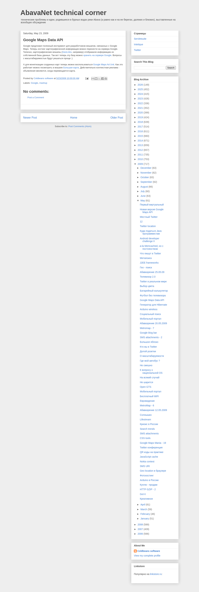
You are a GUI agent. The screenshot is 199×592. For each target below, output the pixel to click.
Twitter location (148, 226)
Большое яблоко (149, 342)
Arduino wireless (148, 309)
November (146, 172)
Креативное (146, 498)
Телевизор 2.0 (148, 276)
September (146, 182)
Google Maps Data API (152, 300)
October (145, 177)
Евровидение (147, 401)
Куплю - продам (148, 484)
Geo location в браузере (153, 470)
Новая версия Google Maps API (152, 211)
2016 (141, 131)
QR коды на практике (151, 452)
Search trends (147, 429)
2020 (141, 112)
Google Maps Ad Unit (103, 64)
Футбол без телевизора (153, 295)
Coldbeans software (148, 551)
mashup (43, 83)
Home (73, 117)
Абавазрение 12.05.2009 (153, 410)
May (143, 200)
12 (141, 221)
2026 (141, 84)
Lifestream (145, 419)
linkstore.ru (156, 574)
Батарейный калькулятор (154, 290)
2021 (141, 108)
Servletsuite (140, 38)
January (145, 518)
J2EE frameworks (149, 262)
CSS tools (145, 438)
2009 (141, 164)
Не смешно (146, 365)
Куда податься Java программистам (151, 232)
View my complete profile (147, 555)
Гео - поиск (146, 267)
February (145, 514)
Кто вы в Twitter (148, 346)
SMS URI (145, 466)
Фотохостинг (147, 475)
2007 (141, 529)
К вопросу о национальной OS (151, 371)
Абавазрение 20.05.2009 (153, 323)
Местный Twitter (149, 217)
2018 (141, 122)
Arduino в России (149, 480)
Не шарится (146, 382)
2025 (141, 89)
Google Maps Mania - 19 (153, 443)
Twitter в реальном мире (153, 281)
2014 (141, 140)
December (146, 168)
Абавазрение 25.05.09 (152, 272)
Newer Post (30, 117)
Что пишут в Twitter (150, 253)
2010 (141, 159)
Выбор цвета (147, 286)
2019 (141, 117)
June (143, 196)
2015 (141, 136)
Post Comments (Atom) (79, 126)
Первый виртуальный (152, 204)
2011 (141, 154)
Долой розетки (148, 351)
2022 (141, 103)
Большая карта (71, 67)
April (143, 504)
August (144, 186)
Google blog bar (148, 332)
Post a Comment (35, 97)
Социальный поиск (150, 314)
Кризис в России (149, 424)
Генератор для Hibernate (153, 304)
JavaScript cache (149, 456)
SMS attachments (149, 433)
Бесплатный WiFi (149, 396)
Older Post (116, 117)
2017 (141, 126)
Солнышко (146, 415)
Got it (143, 494)
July (142, 191)
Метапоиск (146, 258)
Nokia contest (147, 461)
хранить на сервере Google (97, 55)
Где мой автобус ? (150, 360)
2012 (141, 150)
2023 (141, 98)
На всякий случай (149, 377)
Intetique (138, 44)
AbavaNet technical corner (63, 12)
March (144, 509)
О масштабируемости (152, 356)
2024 (141, 94)
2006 (141, 533)
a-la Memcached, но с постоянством (151, 247)
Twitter (137, 50)
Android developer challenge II (149, 240)
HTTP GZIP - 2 (148, 489)
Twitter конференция (151, 447)
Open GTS (145, 387)
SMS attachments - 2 (151, 337)
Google (34, 83)
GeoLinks (67, 52)
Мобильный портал (150, 318)
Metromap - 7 (147, 328)
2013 (141, 145)
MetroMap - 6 (147, 405)
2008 (141, 524)
